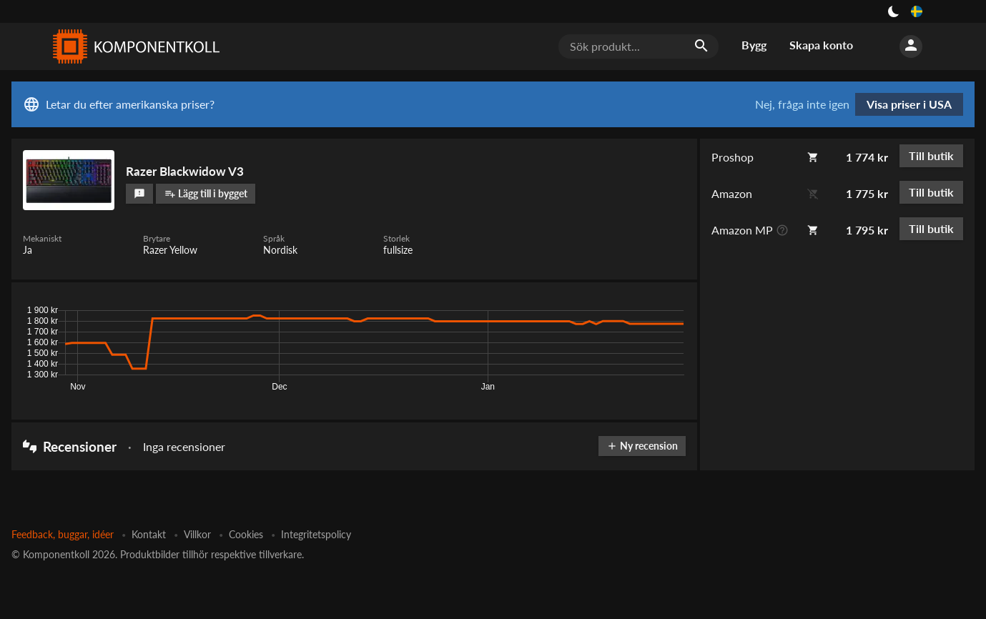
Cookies (246, 534)
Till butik (931, 155)
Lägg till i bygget (205, 193)
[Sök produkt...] (638, 46)
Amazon (731, 193)
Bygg (753, 44)
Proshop (732, 157)
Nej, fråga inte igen (802, 104)
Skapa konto (821, 44)
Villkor (197, 534)
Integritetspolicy (316, 534)
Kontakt (149, 534)
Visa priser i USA (909, 104)
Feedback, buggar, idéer (62, 534)
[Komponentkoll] (133, 46)
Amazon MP (742, 230)
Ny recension (642, 446)
